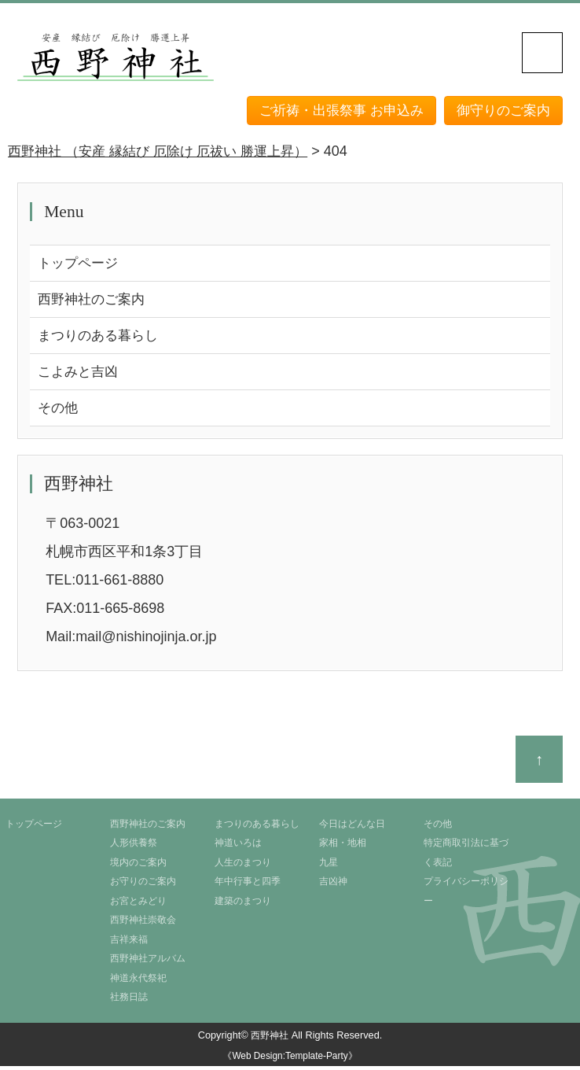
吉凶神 (333, 885)
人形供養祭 (133, 847)
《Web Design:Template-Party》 (290, 1060)
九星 (328, 867)
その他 (59, 411)
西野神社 (269, 1039)
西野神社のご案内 (94, 300)
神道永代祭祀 (138, 981)
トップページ (80, 263)
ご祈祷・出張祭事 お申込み (331, 110)
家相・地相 (342, 847)
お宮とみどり (138, 905)
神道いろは (238, 847)
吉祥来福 (129, 943)
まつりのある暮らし (101, 337)
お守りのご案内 (143, 885)
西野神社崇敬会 (143, 924)
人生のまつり (243, 867)
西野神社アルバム (147, 963)
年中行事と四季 (248, 885)
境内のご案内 (138, 867)
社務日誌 (129, 1001)
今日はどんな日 (352, 828)
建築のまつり (243, 905)
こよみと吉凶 (80, 374)
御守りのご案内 (500, 110)
